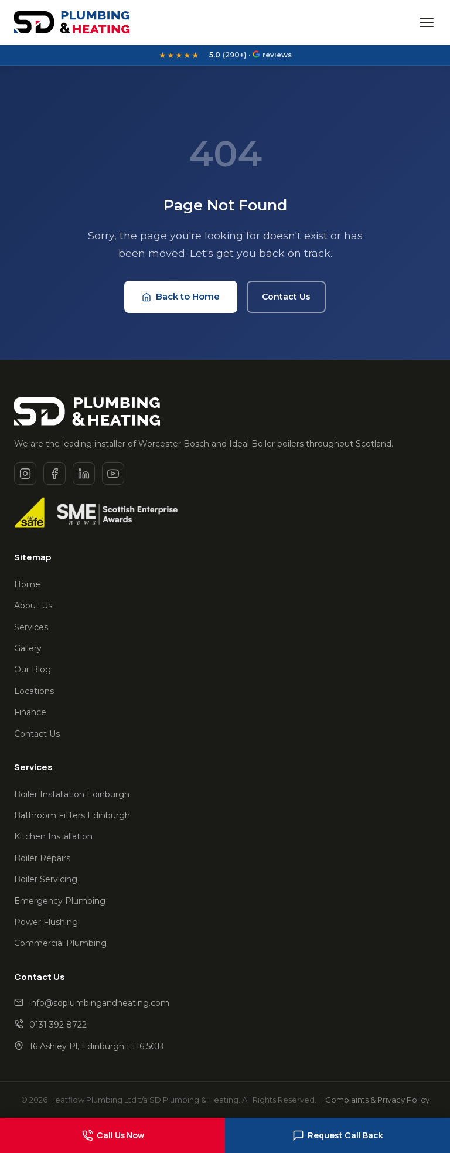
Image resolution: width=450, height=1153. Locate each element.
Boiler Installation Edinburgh (71, 794)
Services (31, 627)
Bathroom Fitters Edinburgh (72, 815)
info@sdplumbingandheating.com (99, 1003)
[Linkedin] (84, 473)
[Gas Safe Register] (29, 514)
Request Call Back (337, 1135)
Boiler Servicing (45, 879)
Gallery (28, 648)
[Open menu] (426, 22)
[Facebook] (54, 473)
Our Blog (32, 669)
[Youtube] (113, 473)
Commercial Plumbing (60, 943)
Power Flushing (46, 922)
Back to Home (181, 296)
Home (27, 584)
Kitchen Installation (53, 836)
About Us (33, 605)
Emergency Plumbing (59, 901)
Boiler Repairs (42, 858)
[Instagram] (25, 473)
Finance (30, 712)
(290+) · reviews (250, 55)
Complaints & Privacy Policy (377, 1099)
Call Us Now (112, 1135)
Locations (34, 691)
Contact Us (286, 296)
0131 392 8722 (58, 1024)
